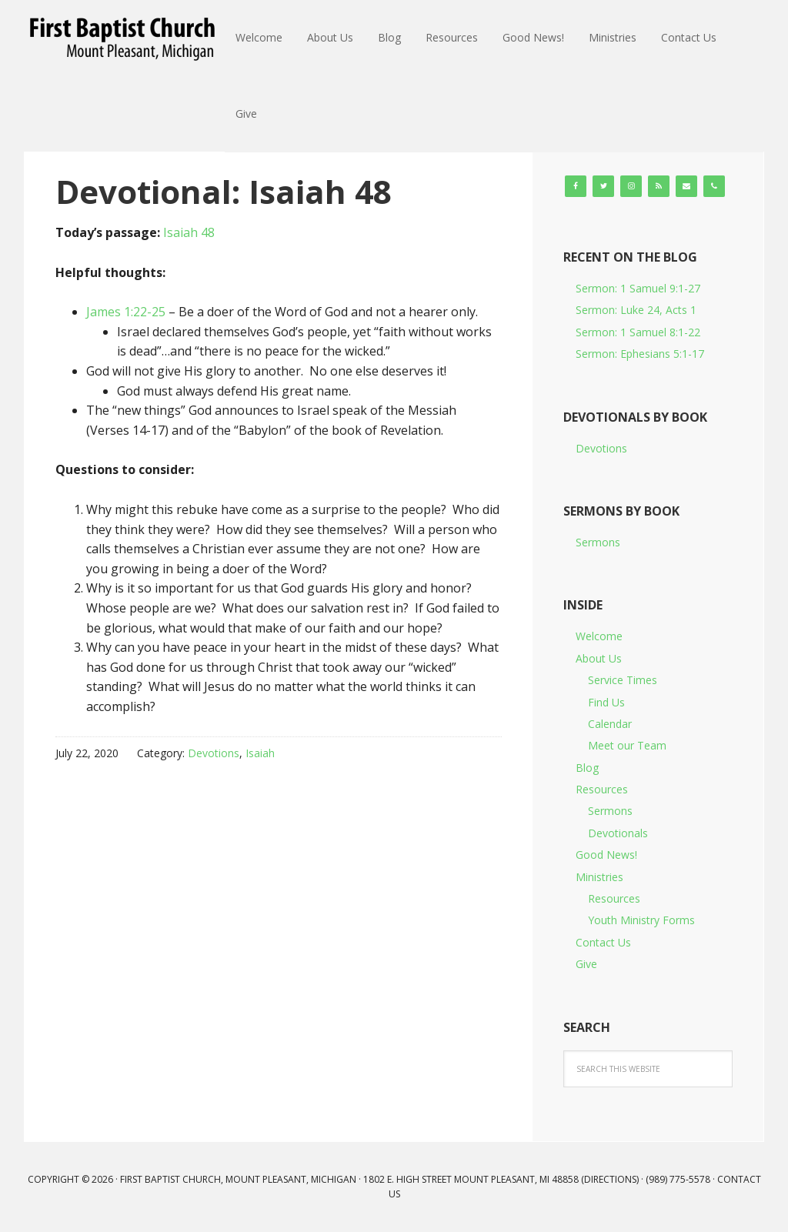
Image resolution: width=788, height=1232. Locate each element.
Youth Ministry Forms (641, 920)
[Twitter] (603, 186)
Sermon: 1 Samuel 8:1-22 (638, 332)
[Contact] (686, 186)
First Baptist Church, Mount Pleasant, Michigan (125, 38)
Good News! (606, 854)
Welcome (599, 636)
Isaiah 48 (189, 232)
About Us (599, 658)
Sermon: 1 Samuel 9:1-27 (638, 288)
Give (586, 964)
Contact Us (603, 942)
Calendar (610, 723)
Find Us (606, 702)
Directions (610, 1179)
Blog (587, 767)
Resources (602, 789)
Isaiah (260, 753)
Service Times (622, 680)
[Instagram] (631, 186)
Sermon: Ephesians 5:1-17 (640, 353)
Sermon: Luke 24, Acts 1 (636, 309)
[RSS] (658, 186)
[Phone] (714, 186)
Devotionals (618, 833)
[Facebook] (575, 186)
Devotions (213, 753)
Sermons (598, 542)
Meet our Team (627, 745)
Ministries (599, 877)
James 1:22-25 (125, 311)
